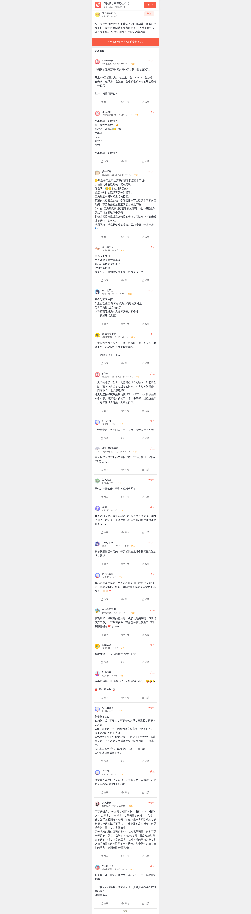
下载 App (150, 5)
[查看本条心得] (125, 80)
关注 (149, 13)
